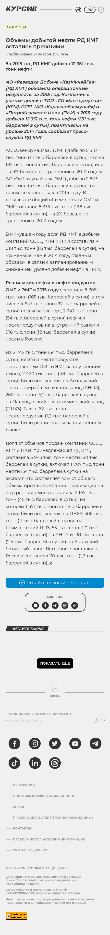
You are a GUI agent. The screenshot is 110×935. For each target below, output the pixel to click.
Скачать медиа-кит (30, 850)
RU (89, 10)
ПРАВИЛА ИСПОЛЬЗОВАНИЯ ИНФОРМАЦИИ (49, 839)
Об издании (24, 785)
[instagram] (35, 743)
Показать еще (55, 663)
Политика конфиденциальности (43, 796)
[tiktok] (14, 763)
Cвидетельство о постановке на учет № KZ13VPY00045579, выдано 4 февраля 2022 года (43, 891)
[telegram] (95, 743)
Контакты (22, 828)
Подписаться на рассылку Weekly (40, 714)
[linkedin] (35, 763)
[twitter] (55, 743)
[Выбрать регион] (78, 10)
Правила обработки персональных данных (53, 817)
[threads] (55, 763)
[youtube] (75, 743)
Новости (16, 27)
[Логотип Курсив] (21, 8)
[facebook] (14, 743)
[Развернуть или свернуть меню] (101, 10)
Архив (18, 807)
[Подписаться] (101, 720)
